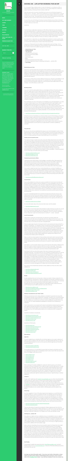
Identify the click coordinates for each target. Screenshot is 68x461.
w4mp (8, 11)
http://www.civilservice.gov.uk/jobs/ (33, 201)
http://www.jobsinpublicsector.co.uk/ (33, 273)
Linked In (40, 379)
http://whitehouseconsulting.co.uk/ (33, 316)
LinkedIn (27, 384)
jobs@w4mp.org (5, 89)
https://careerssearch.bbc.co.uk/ (32, 289)
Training (4, 27)
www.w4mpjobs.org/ (39, 445)
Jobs (3, 25)
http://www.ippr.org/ (29, 325)
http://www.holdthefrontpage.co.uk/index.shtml (36, 288)
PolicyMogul (5, 34)
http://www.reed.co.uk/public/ (32, 345)
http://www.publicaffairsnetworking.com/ (34, 177)
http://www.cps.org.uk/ (30, 332)
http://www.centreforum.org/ (31, 328)
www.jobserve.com (29, 358)
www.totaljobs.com (29, 357)
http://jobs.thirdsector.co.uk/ (31, 154)
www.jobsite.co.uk (29, 359)
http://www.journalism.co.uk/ (31, 287)
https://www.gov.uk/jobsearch (32, 272)
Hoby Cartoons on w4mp (7, 38)
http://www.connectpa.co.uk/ (31, 315)
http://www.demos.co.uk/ (30, 330)
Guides (4, 22)
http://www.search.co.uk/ (30, 361)
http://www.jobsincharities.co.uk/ (32, 153)
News (3, 17)
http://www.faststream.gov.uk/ (32, 206)
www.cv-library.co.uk (29, 354)
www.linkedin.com (46, 379)
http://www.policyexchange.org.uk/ (33, 326)
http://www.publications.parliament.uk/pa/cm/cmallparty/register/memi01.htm (42, 113)
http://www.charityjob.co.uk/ (31, 155)
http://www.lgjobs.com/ (30, 270)
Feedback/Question (7, 41)
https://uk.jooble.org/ (30, 362)
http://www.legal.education (31, 404)
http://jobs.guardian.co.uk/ (31, 291)
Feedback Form (33, 457)
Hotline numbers (6, 20)
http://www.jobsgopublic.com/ (32, 269)
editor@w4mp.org (5, 82)
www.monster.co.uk (29, 355)
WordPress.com (10, 94)
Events (4, 32)
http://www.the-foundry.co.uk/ (32, 347)
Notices (4, 30)
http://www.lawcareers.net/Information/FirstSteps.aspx (37, 403)
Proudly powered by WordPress (8, 93)
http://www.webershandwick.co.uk (33, 317)
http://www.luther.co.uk (30, 319)
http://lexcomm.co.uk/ (30, 320)
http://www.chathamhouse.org (32, 329)
